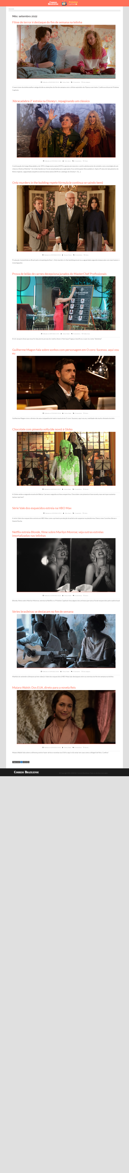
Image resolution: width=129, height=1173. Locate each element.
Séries (87, 255)
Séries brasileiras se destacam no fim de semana (42, 611)
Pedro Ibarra (68, 161)
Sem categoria (86, 82)
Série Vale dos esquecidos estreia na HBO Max (41, 508)
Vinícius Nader (66, 82)
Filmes (86, 161)
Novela (86, 489)
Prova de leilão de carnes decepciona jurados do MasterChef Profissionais (59, 274)
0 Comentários (76, 82)
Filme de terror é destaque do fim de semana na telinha (47, 22)
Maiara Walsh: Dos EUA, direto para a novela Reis (44, 687)
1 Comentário (77, 513)
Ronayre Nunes (68, 255)
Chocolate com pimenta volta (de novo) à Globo (42, 429)
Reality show (87, 333)
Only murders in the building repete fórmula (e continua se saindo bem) (57, 182)
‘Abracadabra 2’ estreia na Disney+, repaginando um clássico (51, 101)
